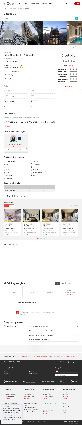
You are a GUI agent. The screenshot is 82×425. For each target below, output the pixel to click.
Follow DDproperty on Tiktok (77, 362)
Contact (21, 149)
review (71, 65)
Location (22, 47)
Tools (64, 403)
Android (17, 361)
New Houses (65, 396)
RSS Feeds (65, 410)
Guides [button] (44, 3)
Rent (12, 206)
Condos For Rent (47, 392)
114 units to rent (15, 79)
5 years (70, 283)
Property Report (62, 381)
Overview (6, 47)
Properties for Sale (29, 389)
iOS (22, 361)
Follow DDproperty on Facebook (66, 362)
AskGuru (7, 392)
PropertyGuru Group (10, 368)
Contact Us (32, 368)
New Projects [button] (36, 3)
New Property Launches (68, 392)
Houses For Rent (47, 394)
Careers (6, 376)
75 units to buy (15, 75)
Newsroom (32, 371)
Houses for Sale (27, 394)
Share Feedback (33, 373)
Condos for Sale (27, 392)
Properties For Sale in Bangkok (50, 408)
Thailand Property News (10, 394)
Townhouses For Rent (48, 396)
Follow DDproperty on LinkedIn (74, 362)
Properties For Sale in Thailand (50, 406)
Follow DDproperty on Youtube (71, 362)
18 (7, 41)
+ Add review (68, 86)
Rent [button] (27, 3)
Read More (7, 126)
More (51, 3)
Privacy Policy (17, 414)
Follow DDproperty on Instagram (69, 362)
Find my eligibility (69, 294)
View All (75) (74, 206)
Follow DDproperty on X (75, 362)
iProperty (74, 381)
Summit (47, 381)
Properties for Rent (49, 389)
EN (67, 3)
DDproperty (8, 389)
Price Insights (30, 47)
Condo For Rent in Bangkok (30, 407)
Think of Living (11, 382)
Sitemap (64, 412)
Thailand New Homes (69, 389)
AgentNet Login (66, 406)
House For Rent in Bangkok (30, 411)
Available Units (14, 47)
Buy (6, 206)
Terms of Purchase (41, 421)
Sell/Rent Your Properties (68, 408)
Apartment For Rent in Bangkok (31, 409)
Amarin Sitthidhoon (15, 144)
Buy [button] (21, 3)
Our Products (7, 373)
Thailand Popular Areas (50, 403)
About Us (6, 371)
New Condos (65, 394)
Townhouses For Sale (29, 396)
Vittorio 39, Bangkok (10, 228)
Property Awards (29, 381)
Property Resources (9, 396)
